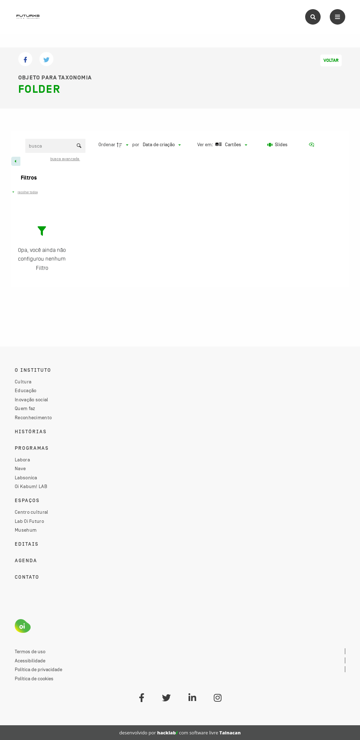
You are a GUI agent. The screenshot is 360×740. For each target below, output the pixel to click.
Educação (25, 390)
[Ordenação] (161, 144)
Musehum (26, 530)
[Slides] (278, 144)
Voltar (331, 60)
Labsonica (26, 477)
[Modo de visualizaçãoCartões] (230, 144)
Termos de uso (30, 651)
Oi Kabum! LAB (31, 486)
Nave (20, 468)
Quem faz (25, 408)
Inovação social (32, 399)
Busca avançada (65, 158)
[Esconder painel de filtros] (15, 161)
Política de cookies (34, 678)
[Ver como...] (313, 144)
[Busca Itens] (55, 146)
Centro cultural (32, 512)
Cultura (23, 381)
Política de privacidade (38, 669)
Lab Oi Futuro (29, 521)
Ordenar (106, 144)
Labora (22, 459)
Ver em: (205, 144)
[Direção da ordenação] (123, 144)
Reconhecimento (33, 417)
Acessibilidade (30, 660)
